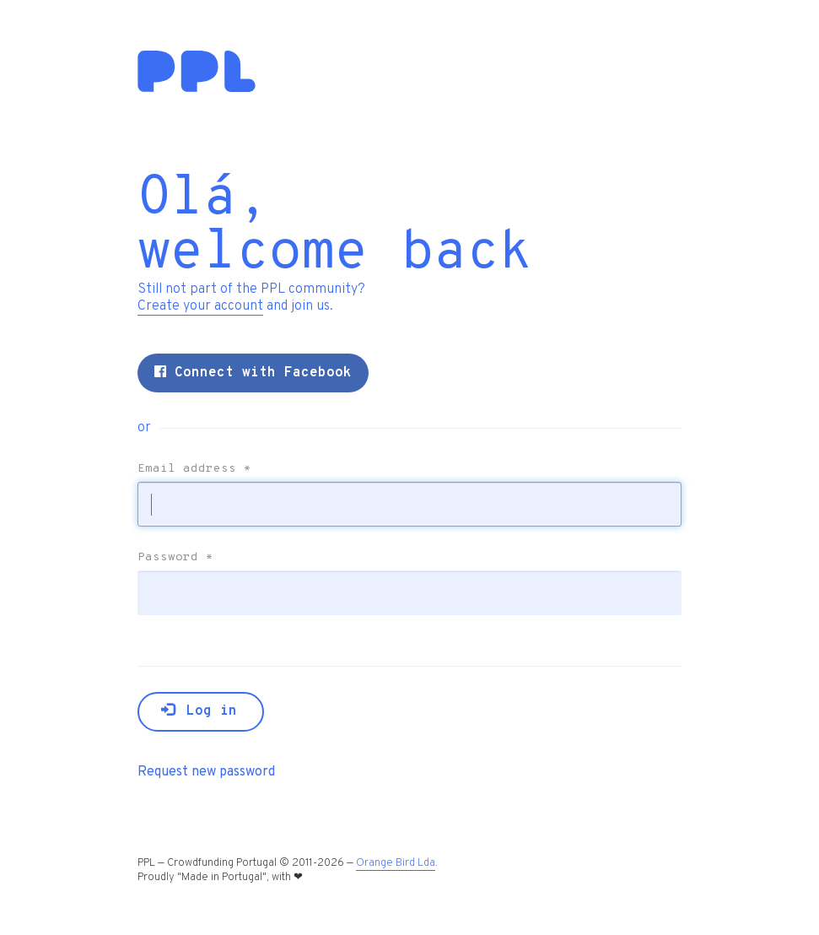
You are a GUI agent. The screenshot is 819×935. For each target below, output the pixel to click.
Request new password (206, 772)
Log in (199, 711)
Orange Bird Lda (395, 863)
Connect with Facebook (253, 373)
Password (175, 558)
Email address (194, 469)
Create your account (200, 306)
